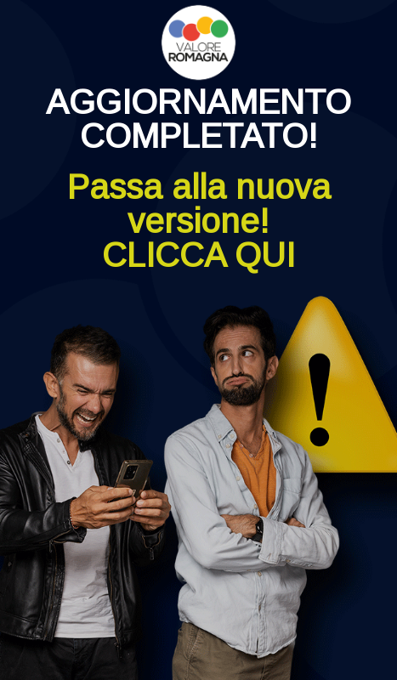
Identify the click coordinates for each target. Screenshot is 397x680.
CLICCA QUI (198, 255)
